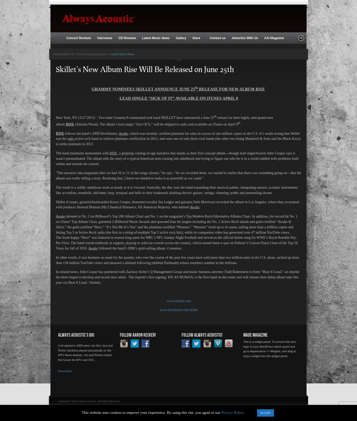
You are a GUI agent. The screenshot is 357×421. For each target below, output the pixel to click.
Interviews (104, 38)
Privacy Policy (232, 413)
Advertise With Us (245, 38)
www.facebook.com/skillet (179, 310)
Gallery (181, 38)
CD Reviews (127, 38)
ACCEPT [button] (265, 412)
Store (196, 38)
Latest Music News (156, 38)
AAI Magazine (274, 38)
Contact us (218, 38)
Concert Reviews (78, 38)
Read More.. (66, 371)
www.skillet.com (179, 301)
